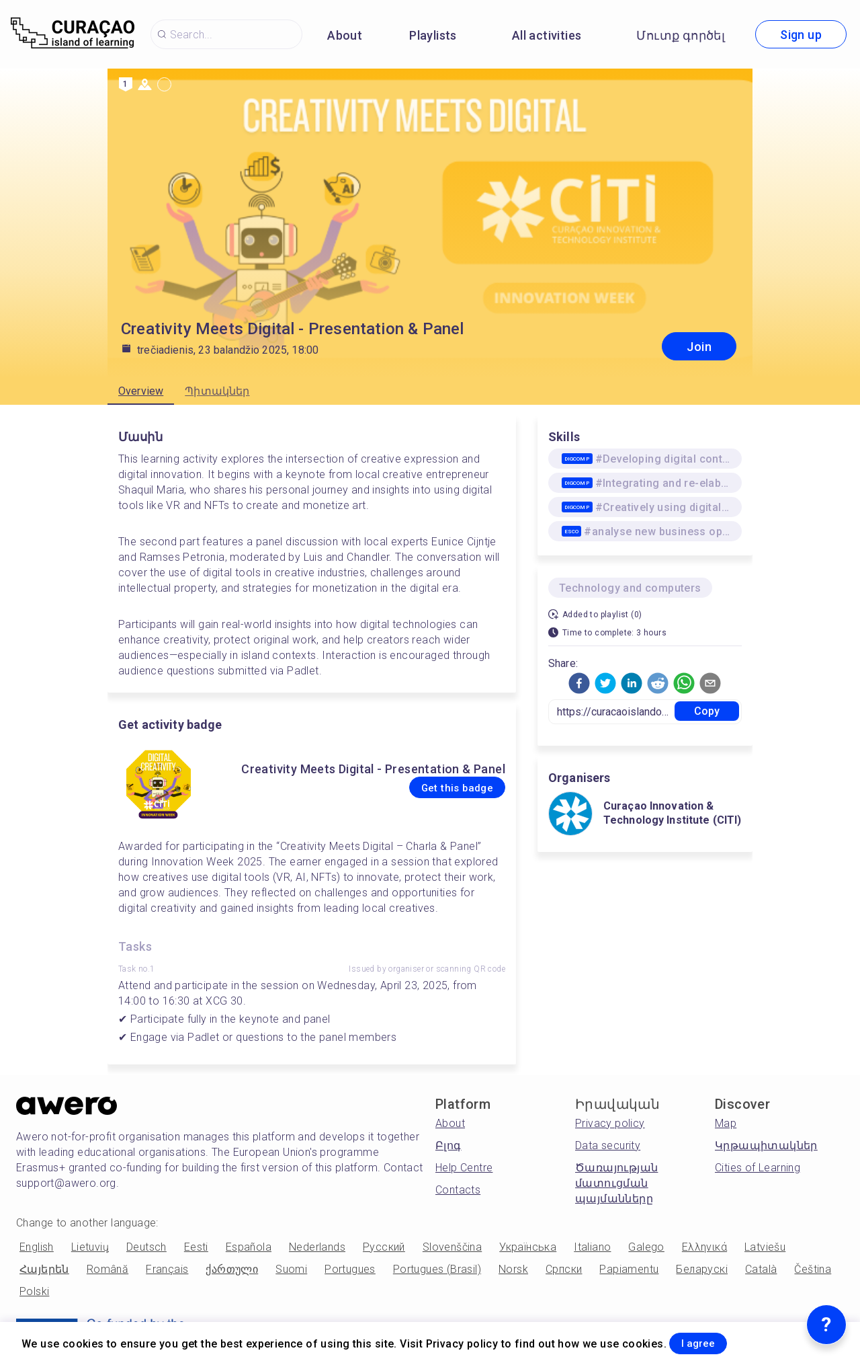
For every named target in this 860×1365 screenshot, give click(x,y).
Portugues (350, 1269)
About (344, 35)
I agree (713, 1340)
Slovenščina (452, 1247)
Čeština (812, 1269)
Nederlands (317, 1247)
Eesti (196, 1247)
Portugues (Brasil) (437, 1269)
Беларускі (702, 1269)
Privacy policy (610, 1123)
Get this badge (439, 788)
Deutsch (146, 1247)
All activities (547, 35)
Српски (564, 1269)
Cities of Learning (757, 1167)
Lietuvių (90, 1247)
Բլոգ (448, 1145)
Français (167, 1269)
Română (107, 1269)
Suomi (291, 1269)
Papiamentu (628, 1269)
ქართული (232, 1269)
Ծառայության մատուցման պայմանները (616, 1183)
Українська (527, 1247)
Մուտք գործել (680, 35)
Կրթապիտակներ (766, 1145)
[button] (579, 683)
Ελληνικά (704, 1247)
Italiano (592, 1247)
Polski (34, 1291)
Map (725, 1123)
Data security (607, 1145)
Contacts (457, 1189)
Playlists (433, 35)
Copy (707, 711)
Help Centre (463, 1167)
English (36, 1247)
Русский (384, 1247)
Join (699, 347)
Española (248, 1247)
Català (761, 1269)
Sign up (801, 35)
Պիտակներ (217, 391)
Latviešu (764, 1247)
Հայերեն (44, 1269)
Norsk (513, 1269)
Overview (140, 391)
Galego (646, 1247)
